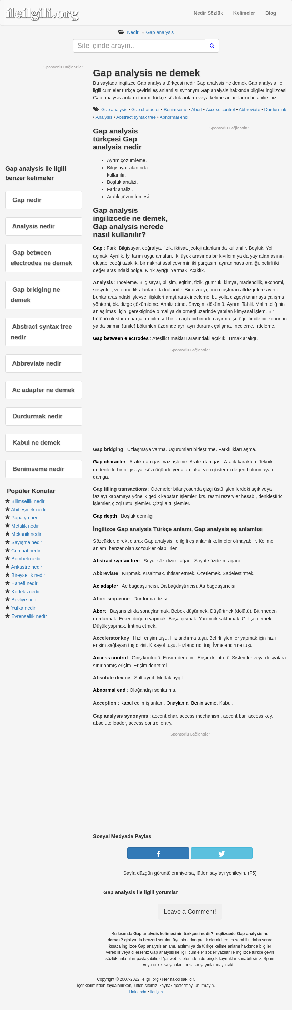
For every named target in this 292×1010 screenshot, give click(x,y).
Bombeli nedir (26, 558)
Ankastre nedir (26, 567)
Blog (270, 13)
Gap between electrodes (121, 338)
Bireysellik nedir (28, 575)
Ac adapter (105, 586)
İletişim (156, 992)
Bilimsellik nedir (27, 501)
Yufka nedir (23, 608)
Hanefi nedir (24, 583)
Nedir (132, 32)
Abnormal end (174, 117)
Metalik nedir (25, 526)
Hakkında (137, 992)
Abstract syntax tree (136, 117)
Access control (220, 109)
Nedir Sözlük (208, 13)
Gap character (145, 109)
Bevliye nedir (25, 599)
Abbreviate (249, 109)
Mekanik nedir (26, 534)
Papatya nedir (26, 517)
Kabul (126, 703)
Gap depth (105, 516)
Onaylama (178, 703)
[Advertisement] (229, 179)
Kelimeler (244, 13)
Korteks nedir (25, 591)
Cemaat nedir (25, 550)
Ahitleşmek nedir (29, 509)
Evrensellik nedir (29, 616)
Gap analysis (160, 32)
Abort (196, 109)
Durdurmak (275, 109)
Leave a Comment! (190, 911)
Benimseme (176, 109)
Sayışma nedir (26, 542)
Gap (97, 248)
